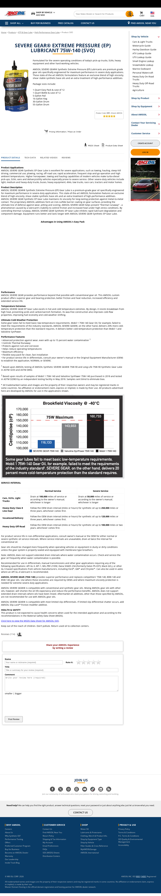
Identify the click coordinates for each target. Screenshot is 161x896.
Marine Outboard (142, 68)
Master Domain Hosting (15, 889)
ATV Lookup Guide (142, 53)
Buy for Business (12, 852)
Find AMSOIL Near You (143, 23)
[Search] (93, 14)
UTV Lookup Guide (142, 57)
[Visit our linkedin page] (100, 793)
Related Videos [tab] (48, 157)
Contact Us (47, 832)
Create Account (145, 143)
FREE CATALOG (65, 23)
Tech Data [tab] (30, 157)
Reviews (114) (11, 634)
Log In (145, 152)
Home (3, 32)
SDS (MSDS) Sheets (51, 855)
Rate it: (69, 662)
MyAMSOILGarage (89, 852)
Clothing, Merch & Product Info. (94, 838)
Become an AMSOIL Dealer (16, 855)
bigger (18, 696)
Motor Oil (85, 832)
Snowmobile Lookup (143, 64)
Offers (7, 845)
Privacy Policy (124, 832)
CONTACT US (87, 23)
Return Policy (48, 838)
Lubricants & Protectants (91, 835)
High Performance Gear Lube (47, 32)
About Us (9, 835)
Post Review (13, 722)
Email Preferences (50, 848)
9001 (138, 879)
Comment (10, 674)
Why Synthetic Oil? (13, 838)
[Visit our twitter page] (60, 793)
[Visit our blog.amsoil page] (108, 793)
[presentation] (28, 708)
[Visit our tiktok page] (92, 793)
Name (8, 659)
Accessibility (123, 848)
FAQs (45, 852)
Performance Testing (14, 842)
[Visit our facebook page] (52, 793)
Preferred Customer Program (17, 848)
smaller (9, 696)
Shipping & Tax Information (54, 842)
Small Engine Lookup (143, 61)
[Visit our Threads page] (76, 793)
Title (7, 666)
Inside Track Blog (12, 865)
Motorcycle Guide (142, 45)
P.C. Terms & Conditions (128, 838)
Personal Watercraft (143, 72)
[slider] (109, 116)
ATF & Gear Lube (25, 32)
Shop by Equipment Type (91, 842)
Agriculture (138, 90)
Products (12, 32)
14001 (143, 879)
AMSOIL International (90, 855)
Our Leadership (11, 862)
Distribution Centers (51, 859)
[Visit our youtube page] (84, 793)
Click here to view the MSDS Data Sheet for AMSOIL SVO (30, 620)
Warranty (9, 859)
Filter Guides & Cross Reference (94, 848)
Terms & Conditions (126, 835)
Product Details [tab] (10, 157)
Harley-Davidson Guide (144, 49)
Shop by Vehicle (87, 845)
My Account (48, 845)
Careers (8, 832)
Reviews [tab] (66, 157)
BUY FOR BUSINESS (41, 23)
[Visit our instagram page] (68, 793)
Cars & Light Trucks (142, 41)
